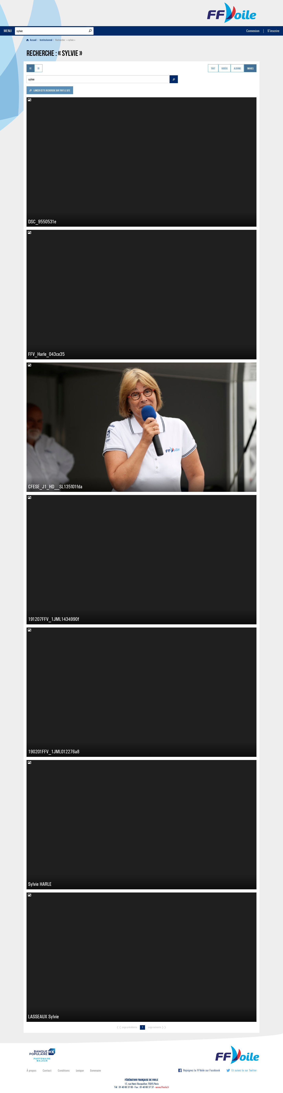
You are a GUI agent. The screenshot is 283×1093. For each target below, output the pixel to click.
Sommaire (95, 1070)
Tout (213, 68)
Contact (47, 1070)
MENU (8, 31)
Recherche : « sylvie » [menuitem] (65, 40)
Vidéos (224, 68)
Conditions (64, 1070)
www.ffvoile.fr (162, 1087)
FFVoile (231, 12)
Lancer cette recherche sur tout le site (49, 90)
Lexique (80, 1070)
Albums (237, 68)
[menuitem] (32, 40)
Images (250, 68)
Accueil (32, 40)
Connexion (252, 31)
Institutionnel (46, 40)
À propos (31, 1070)
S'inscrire (273, 31)
